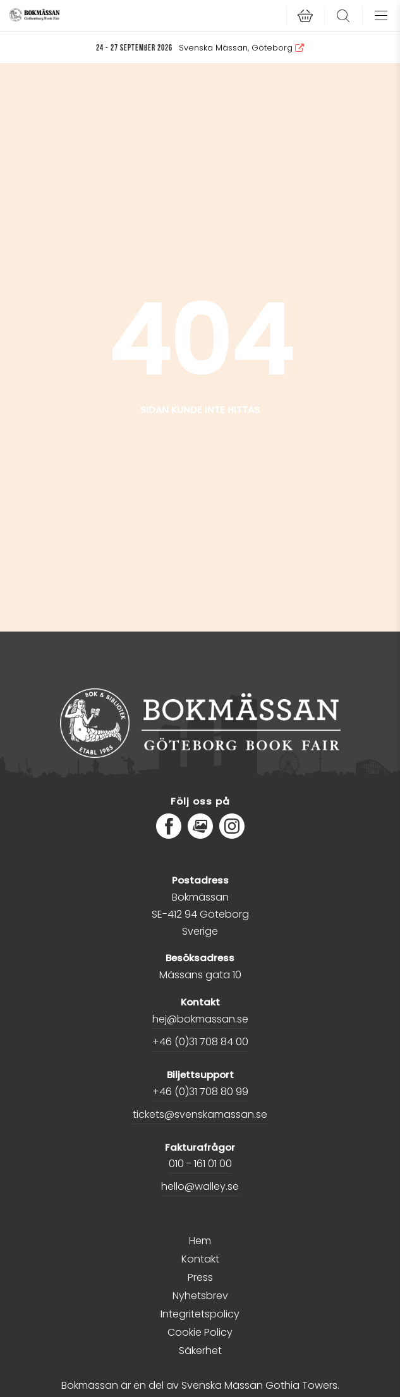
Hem (200, 1240)
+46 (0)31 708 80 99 (200, 1091)
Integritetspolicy (200, 1314)
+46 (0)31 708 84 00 (200, 1041)
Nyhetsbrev (200, 1295)
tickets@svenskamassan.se (200, 1114)
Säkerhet (200, 1350)
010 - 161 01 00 (200, 1163)
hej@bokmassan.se (200, 1019)
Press (200, 1277)
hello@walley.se (200, 1186)
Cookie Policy (200, 1332)
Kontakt (200, 1259)
